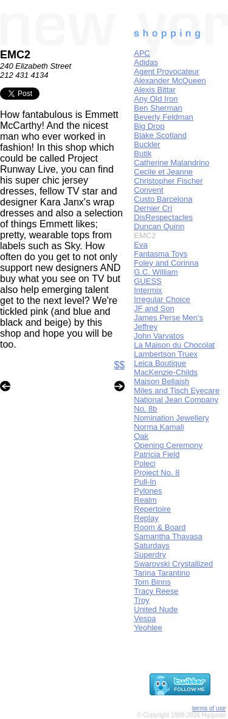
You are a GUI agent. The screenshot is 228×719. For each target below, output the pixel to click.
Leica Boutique (160, 363)
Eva (140, 244)
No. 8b (145, 408)
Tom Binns (152, 582)
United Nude (156, 609)
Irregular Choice (162, 299)
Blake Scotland (160, 135)
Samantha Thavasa (168, 536)
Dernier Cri (153, 208)
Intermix (148, 290)
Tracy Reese (156, 591)
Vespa (145, 618)
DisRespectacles (163, 217)
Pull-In (145, 481)
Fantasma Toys (160, 253)
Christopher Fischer (168, 180)
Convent (148, 189)
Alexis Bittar (155, 89)
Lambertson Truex (166, 354)
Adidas (146, 62)
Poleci (144, 463)
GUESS (148, 281)
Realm (145, 499)
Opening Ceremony (168, 445)
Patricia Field (156, 454)
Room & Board (159, 527)
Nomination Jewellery (171, 417)
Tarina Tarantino (162, 572)
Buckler (147, 144)
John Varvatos (159, 335)
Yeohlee (148, 627)
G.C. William (156, 272)
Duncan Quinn (159, 226)
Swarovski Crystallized (173, 563)
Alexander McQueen (170, 80)
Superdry (150, 554)
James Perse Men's (168, 317)
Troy (142, 600)
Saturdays (152, 545)
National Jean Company (176, 399)
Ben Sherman (158, 107)
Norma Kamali (159, 427)
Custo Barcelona (163, 199)
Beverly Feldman (163, 117)
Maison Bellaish (161, 381)
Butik (142, 153)
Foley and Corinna (166, 262)
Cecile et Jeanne (163, 171)
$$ (119, 365)
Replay (146, 518)
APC (142, 53)
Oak (141, 436)
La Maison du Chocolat (174, 344)
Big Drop (149, 126)
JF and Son (154, 308)
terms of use (209, 708)
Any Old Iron (156, 98)
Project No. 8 (156, 472)
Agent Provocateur (166, 71)
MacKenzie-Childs (166, 372)
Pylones (148, 490)
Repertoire (152, 509)
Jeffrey (145, 326)
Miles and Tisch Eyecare (176, 390)
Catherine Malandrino (171, 162)
